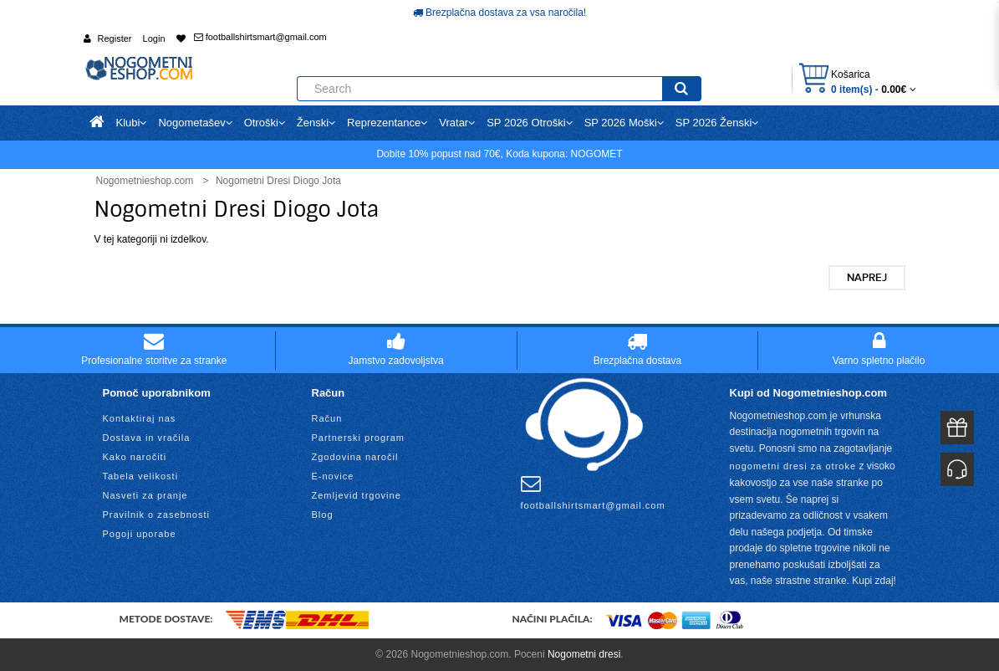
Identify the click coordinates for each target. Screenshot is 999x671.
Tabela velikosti (141, 476)
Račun (327, 418)
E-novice (333, 476)
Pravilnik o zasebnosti (156, 515)
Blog (323, 515)
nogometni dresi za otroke (793, 466)
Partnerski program (358, 438)
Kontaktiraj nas (139, 418)
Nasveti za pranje (145, 495)
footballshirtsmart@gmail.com (260, 37)
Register (115, 38)
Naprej (867, 277)
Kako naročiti (135, 457)
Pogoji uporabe (139, 534)
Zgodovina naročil (355, 457)
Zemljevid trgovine (356, 495)
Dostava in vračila (147, 438)
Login (154, 38)
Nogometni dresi (584, 654)
